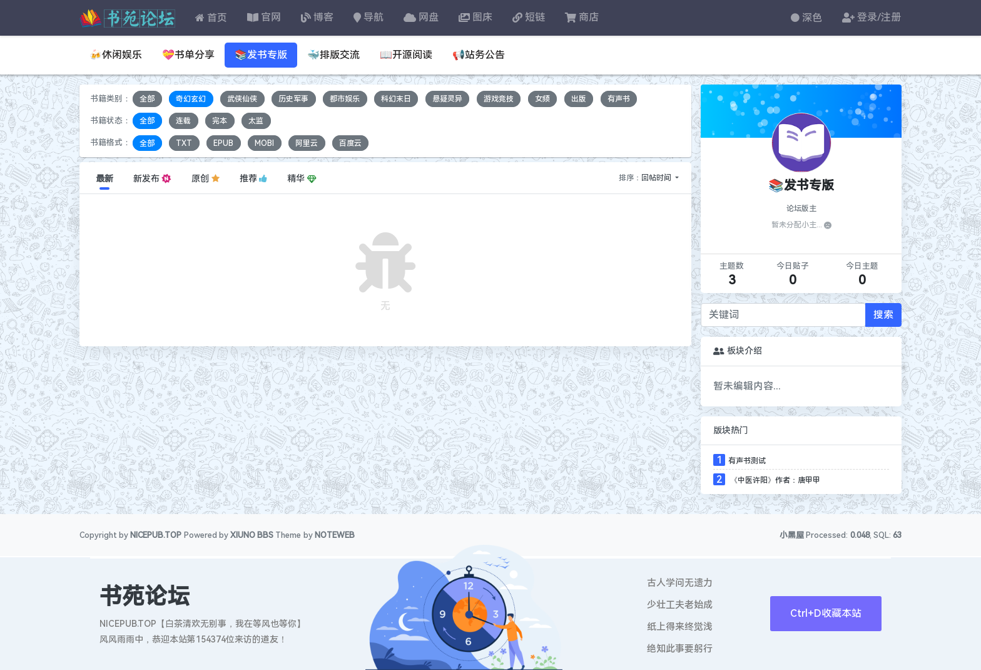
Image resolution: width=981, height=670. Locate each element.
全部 (147, 99)
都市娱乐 (345, 99)
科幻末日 (396, 99)
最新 (104, 178)
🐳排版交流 (333, 55)
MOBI (264, 142)
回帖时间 (657, 177)
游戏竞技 (499, 99)
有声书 (618, 99)
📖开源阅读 (406, 55)
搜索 (883, 315)
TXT (184, 142)
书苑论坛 (144, 597)
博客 (317, 17)
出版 (578, 99)
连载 (183, 120)
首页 (211, 18)
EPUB (223, 142)
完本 (219, 120)
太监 (255, 120)
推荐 (254, 178)
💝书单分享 (188, 55)
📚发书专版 (261, 55)
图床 (475, 17)
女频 (542, 99)
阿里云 (306, 142)
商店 (582, 17)
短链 (528, 17)
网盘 (421, 17)
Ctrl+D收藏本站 (826, 613)
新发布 (152, 178)
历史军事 (293, 99)
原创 (205, 178)
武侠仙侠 (242, 99)
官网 (264, 17)
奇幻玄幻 (191, 99)
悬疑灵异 (447, 99)
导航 (368, 17)
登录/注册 (871, 17)
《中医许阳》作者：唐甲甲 (774, 480)
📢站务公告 (478, 55)
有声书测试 (747, 460)
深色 (806, 18)
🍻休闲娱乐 (115, 55)
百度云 (350, 142)
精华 (301, 178)
